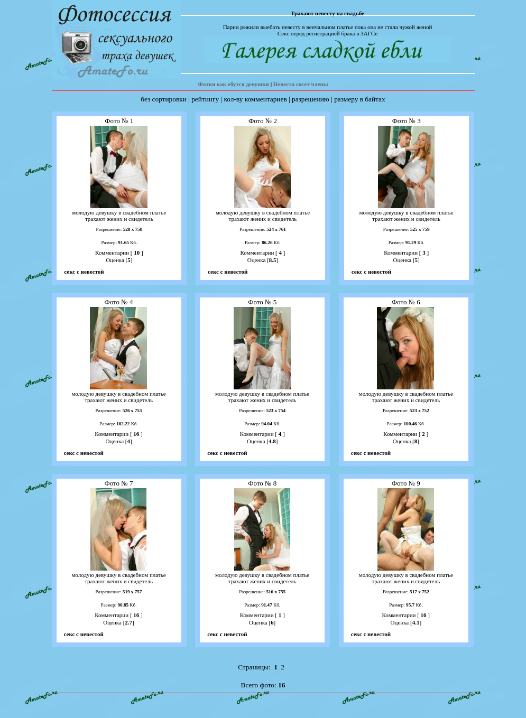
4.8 (272, 441)
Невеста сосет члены (300, 84)
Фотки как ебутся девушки (233, 84)
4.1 (416, 622)
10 (136, 252)
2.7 (128, 622)
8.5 (272, 260)
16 (136, 434)
